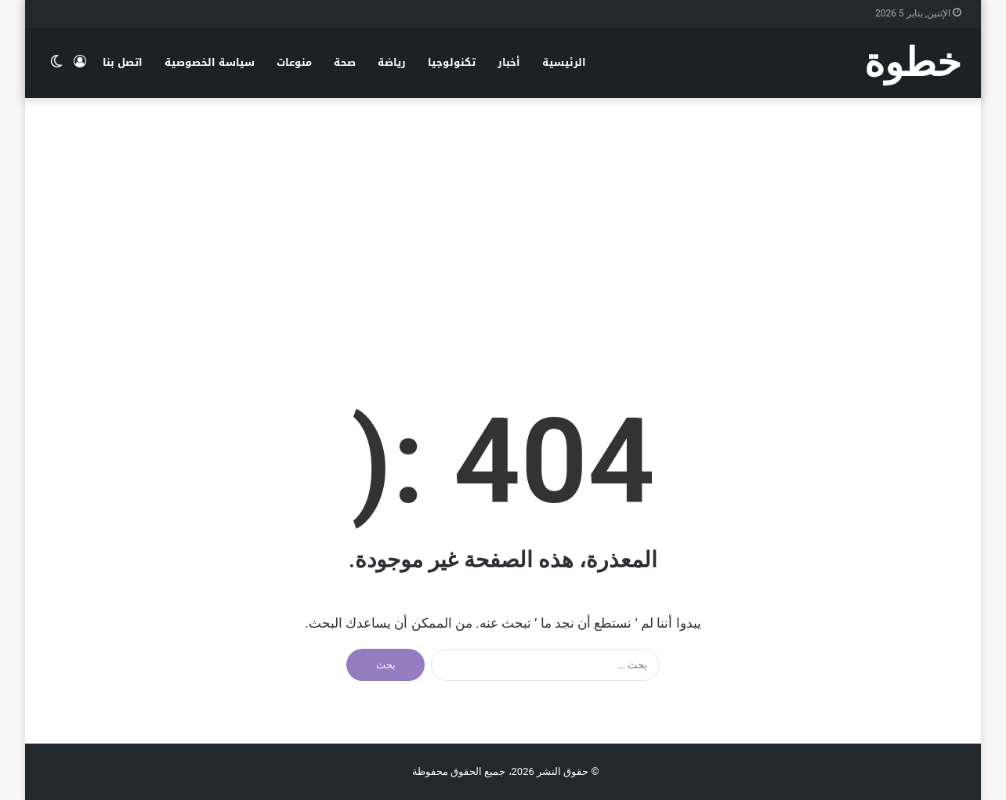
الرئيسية (564, 62)
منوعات (294, 62)
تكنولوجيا (452, 62)
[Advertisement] (503, 223)
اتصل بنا (123, 62)
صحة (345, 62)
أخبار (509, 62)
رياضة (392, 62)
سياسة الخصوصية (210, 62)
